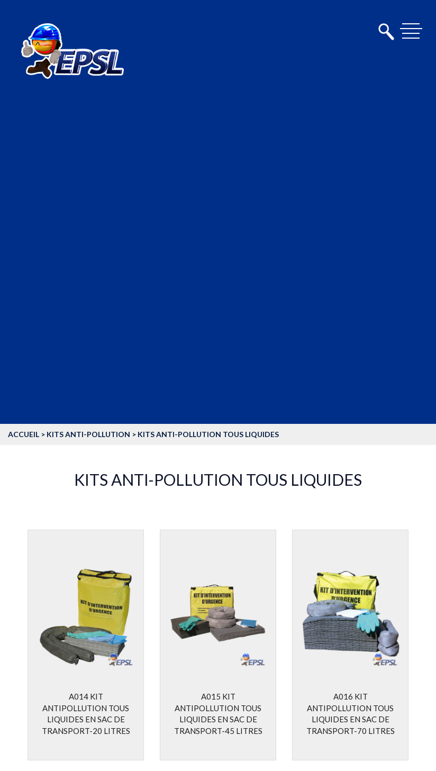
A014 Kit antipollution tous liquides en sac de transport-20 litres (86, 718)
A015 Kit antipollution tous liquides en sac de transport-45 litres (218, 718)
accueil (23, 434)
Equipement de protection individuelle (97, 343)
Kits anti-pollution (88, 434)
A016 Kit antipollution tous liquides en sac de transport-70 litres (350, 718)
